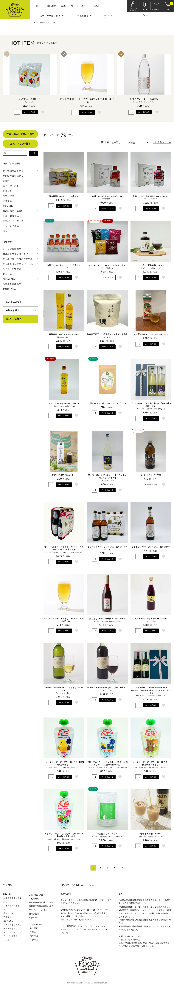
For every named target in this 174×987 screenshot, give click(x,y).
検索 (33, 153)
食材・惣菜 (8, 196)
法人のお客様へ (14, 318)
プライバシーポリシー (39, 910)
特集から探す (12, 310)
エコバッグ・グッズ (13, 221)
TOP (38, 6)
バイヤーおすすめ (12, 269)
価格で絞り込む (110, 142)
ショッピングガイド (38, 895)
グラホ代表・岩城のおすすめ (18, 259)
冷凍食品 (7, 201)
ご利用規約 (34, 898)
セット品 (7, 274)
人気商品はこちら (162, 142)
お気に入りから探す (20, 143)
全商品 (43, 23)
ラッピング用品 (11, 226)
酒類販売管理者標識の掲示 (41, 906)
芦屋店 (33, 932)
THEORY (51, 6)
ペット (6, 231)
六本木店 (34, 936)
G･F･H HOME (35, 924)
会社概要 (34, 928)
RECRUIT (95, 6)
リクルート (34, 918)
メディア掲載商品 (12, 249)
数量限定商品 (10, 289)
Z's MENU (8, 206)
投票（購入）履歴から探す (20, 134)
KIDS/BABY (9, 279)
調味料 (6, 181)
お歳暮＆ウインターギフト (16, 254)
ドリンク (7, 191)
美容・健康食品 (11, 216)
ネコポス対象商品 (12, 284)
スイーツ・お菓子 (12, 186)
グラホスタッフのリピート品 (18, 264)
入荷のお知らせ (107, 277)
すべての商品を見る (13, 171)
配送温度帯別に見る (13, 176)
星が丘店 (34, 939)
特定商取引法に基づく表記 (41, 902)
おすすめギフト (14, 302)
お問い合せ (34, 914)
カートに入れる (29, 112)
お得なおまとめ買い (13, 211)
